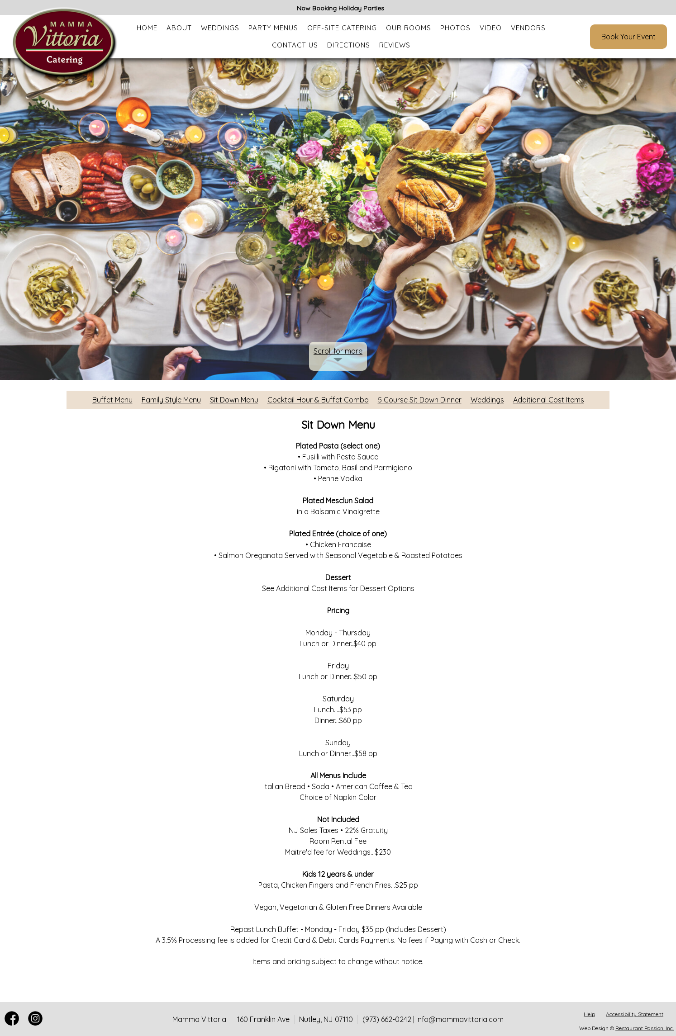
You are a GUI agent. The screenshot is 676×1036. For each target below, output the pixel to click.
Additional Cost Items (548, 399)
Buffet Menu (112, 399)
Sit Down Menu (234, 399)
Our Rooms (408, 28)
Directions (348, 45)
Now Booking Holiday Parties (340, 8)
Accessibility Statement (634, 1014)
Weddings (220, 28)
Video (491, 28)
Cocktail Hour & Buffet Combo (318, 399)
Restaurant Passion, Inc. (644, 1028)
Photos (455, 28)
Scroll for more (338, 350)
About (179, 28)
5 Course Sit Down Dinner (420, 399)
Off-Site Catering (342, 28)
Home (147, 28)
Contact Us (295, 45)
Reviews (394, 45)
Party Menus (273, 28)
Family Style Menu (171, 399)
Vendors (528, 28)
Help (589, 1014)
